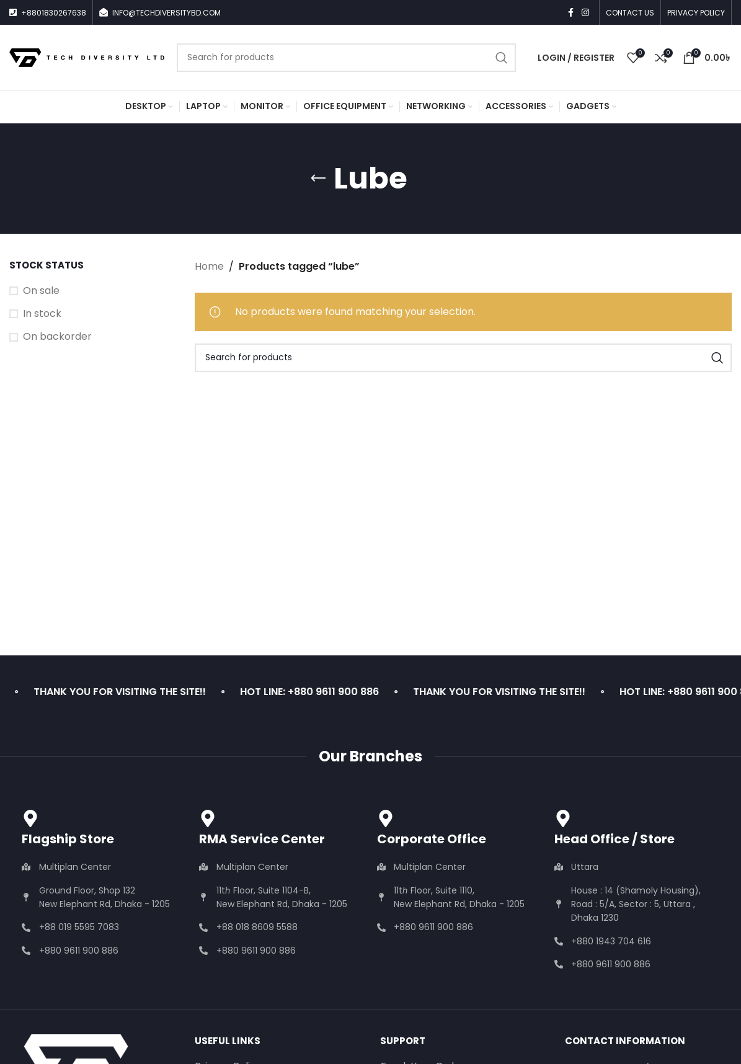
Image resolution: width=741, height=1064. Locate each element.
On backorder (57, 337)
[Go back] (318, 178)
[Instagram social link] (585, 12)
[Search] (346, 57)
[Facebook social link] (570, 12)
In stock (42, 314)
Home (209, 266)
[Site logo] (86, 57)
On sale (41, 291)
